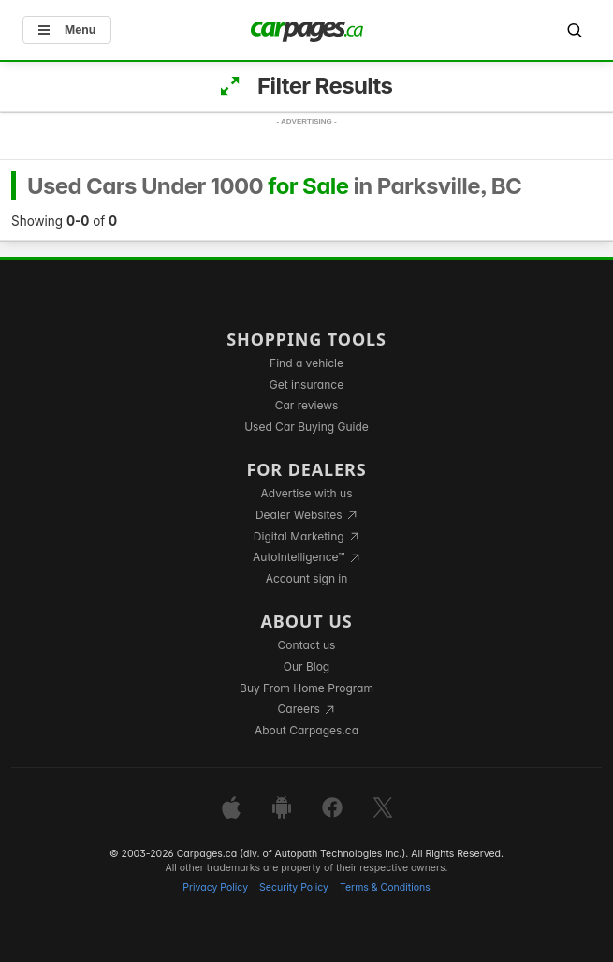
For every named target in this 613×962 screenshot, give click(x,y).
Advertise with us (307, 493)
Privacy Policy (215, 887)
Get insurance (306, 384)
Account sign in (307, 578)
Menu (66, 29)
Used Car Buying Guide (306, 427)
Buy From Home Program (306, 688)
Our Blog (306, 666)
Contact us (307, 645)
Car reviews (307, 405)
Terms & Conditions (385, 887)
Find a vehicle (306, 363)
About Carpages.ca (306, 730)
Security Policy (293, 887)
